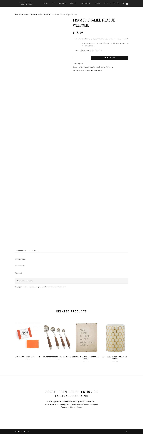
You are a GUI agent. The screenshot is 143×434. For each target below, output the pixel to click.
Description (21, 250)
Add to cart (110, 57)
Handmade (62, 3)
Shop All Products (111, 3)
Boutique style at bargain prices (27, 3)
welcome (90, 70)
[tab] (21, 251)
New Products (24, 14)
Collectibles (86, 3)
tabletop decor (81, 70)
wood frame (98, 70)
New (53, 3)
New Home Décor (36, 14)
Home (17, 14)
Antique (98, 3)
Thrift (45, 3)
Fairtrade (73, 3)
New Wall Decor (49, 14)
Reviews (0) (34, 250)
